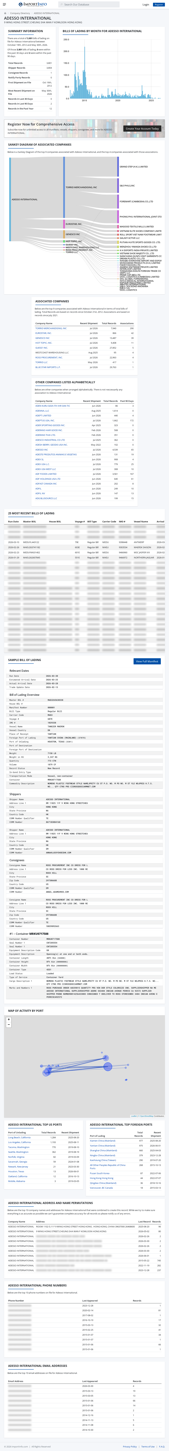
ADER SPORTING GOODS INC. (50, 425)
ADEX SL (39, 459)
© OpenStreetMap (145, 1116)
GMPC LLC (125, 272)
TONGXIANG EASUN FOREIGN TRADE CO (140, 270)
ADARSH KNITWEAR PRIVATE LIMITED (139, 267)
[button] (8, 1019)
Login (146, 4)
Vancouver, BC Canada (101, 1187)
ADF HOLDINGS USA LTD (47, 478)
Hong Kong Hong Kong (101, 1178)
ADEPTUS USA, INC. (45, 420)
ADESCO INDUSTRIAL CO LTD (50, 439)
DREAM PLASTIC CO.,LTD (132, 258)
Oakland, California (17, 1176)
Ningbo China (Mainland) (102, 1155)
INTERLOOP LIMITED (130, 268)
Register (159, 4)
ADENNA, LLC (42, 410)
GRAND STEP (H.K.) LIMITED (134, 166)
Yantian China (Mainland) (102, 1145)
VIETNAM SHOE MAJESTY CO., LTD (137, 253)
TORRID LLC (72, 252)
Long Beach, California (19, 1137)
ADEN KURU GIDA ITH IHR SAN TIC (52, 405)
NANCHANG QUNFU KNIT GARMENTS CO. (141, 256)
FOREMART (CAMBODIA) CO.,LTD (136, 201)
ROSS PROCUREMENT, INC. (79, 249)
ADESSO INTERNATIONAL (24, 199)
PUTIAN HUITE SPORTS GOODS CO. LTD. (140, 242)
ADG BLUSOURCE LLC (46, 498)
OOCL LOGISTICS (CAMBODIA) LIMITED (139, 276)
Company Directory (20, 13)
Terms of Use (148, 1446)
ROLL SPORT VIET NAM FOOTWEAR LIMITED (142, 234)
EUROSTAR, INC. (74, 224)
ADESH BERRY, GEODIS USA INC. (51, 444)
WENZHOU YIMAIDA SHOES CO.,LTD (138, 246)
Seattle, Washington (18, 1151)
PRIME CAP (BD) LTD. (130, 274)
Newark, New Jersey (18, 1166)
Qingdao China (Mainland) (103, 1183)
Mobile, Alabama (16, 1181)
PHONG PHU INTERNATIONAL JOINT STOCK (142, 216)
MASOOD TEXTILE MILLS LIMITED (137, 226)
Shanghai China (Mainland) (103, 1150)
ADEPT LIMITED (43, 415)
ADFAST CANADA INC (46, 483)
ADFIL (38, 488)
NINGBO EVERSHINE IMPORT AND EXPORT (141, 260)
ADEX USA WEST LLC (45, 469)
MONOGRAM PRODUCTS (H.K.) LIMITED (140, 262)
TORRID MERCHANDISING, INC (81, 187)
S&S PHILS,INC (127, 185)
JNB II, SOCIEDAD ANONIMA (134, 286)
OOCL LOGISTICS (128, 289)
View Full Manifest (147, 661)
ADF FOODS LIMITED (45, 473)
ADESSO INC (41, 449)
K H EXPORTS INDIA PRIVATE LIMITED (139, 250)
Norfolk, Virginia (16, 1156)
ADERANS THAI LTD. (45, 434)
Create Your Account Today (142, 128)
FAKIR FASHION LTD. (130, 264)
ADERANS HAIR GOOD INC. (49, 430)
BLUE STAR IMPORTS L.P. (47, 367)
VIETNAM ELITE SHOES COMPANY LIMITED (141, 231)
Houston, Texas (16, 1171)
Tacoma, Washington (18, 1147)
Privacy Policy (130, 1446)
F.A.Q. (162, 1446)
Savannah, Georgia (17, 1161)
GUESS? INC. (72, 244)
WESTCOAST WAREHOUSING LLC (82, 247)
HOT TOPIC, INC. (74, 241)
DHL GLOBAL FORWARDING (134, 278)
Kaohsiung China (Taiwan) (103, 1160)
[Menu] (4, 4)
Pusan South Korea (99, 1173)
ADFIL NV (40, 493)
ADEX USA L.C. (42, 464)
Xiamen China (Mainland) (102, 1140)
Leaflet (134, 1116)
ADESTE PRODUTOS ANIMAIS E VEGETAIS (56, 454)
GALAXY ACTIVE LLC (130, 238)
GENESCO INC (73, 234)
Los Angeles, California (19, 1142)
